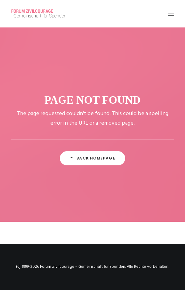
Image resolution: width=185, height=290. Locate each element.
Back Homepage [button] (92, 158)
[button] (171, 13)
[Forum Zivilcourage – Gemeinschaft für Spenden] (42, 13)
